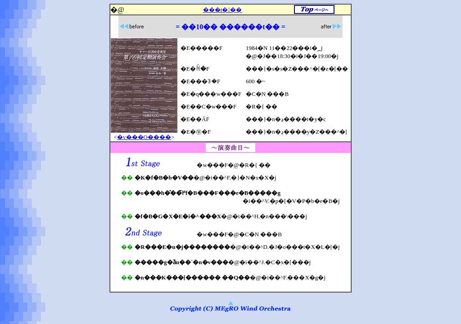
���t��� (222, 9)
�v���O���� (144, 137)
